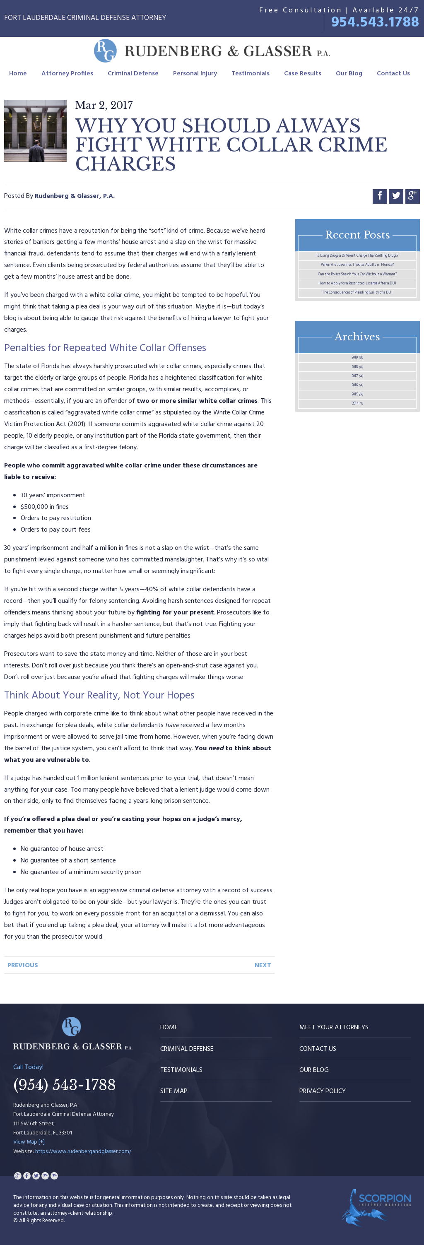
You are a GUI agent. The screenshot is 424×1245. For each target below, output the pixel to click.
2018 (357, 489)
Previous (22, 965)
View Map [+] (29, 1142)
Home (18, 76)
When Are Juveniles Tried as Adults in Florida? (357, 297)
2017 (357, 509)
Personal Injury (195, 76)
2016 (357, 528)
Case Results (302, 76)
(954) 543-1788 (64, 1085)
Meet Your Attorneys (334, 1027)
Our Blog (349, 76)
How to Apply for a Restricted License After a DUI (357, 358)
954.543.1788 (375, 22)
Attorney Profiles (67, 76)
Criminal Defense (133, 76)
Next (263, 965)
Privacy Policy (322, 1091)
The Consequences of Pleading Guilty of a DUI (357, 389)
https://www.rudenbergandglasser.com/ (83, 1151)
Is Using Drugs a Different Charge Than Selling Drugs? (357, 266)
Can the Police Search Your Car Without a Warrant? (357, 328)
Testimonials (250, 76)
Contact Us (393, 76)
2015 (357, 548)
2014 (357, 567)
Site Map (174, 1091)
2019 (357, 470)
